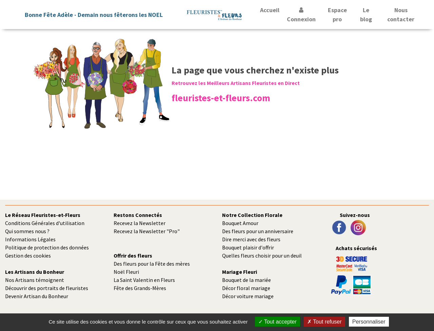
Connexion (301, 15)
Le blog (366, 14)
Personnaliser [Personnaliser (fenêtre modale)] (369, 322)
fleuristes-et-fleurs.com (221, 98)
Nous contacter (400, 14)
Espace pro (337, 14)
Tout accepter (277, 322)
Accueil (269, 10)
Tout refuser (324, 322)
